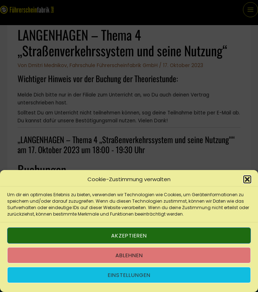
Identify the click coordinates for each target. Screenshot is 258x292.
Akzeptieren (129, 235)
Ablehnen (129, 255)
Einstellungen (129, 275)
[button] (247, 179)
